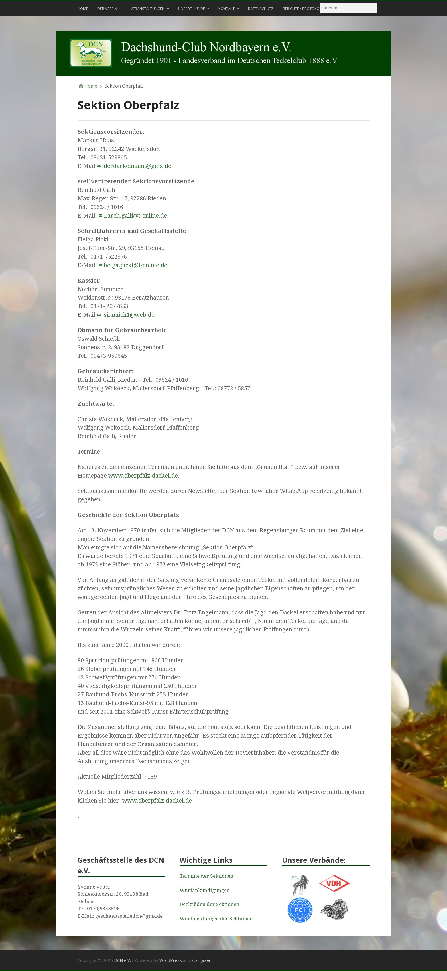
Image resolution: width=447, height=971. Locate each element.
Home (83, 8)
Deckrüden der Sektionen (209, 904)
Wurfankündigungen (205, 890)
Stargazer (201, 960)
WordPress (170, 960)
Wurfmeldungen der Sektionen (216, 918)
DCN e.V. (123, 960)
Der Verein (107, 8)
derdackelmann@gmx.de (136, 165)
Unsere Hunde (191, 8)
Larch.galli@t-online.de (135, 215)
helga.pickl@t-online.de (135, 265)
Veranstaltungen (148, 8)
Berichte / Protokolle (304, 8)
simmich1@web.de (128, 314)
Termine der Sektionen (206, 876)
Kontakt (226, 8)
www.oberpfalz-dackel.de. (144, 475)
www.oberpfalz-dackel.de (157, 800)
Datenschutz (260, 8)
